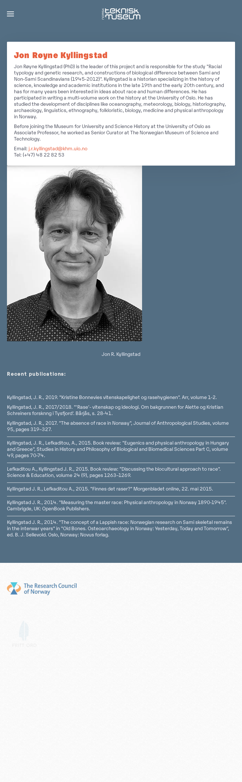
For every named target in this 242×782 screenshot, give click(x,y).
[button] (10, 14)
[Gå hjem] (121, 14)
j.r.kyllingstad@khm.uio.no (58, 149)
